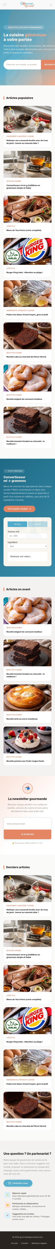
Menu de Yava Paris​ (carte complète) (23, 230)
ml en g (17, 524)
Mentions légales (39, 1243)
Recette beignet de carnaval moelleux (24, 399)
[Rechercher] (22, 64)
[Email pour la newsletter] (27, 824)
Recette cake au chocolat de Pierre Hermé (26, 357)
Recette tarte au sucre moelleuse (22, 719)
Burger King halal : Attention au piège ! (24, 272)
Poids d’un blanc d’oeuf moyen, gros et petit (27, 314)
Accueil (14, 1243)
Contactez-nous (18, 1183)
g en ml (37, 524)
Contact (24, 1243)
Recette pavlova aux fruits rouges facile (25, 761)
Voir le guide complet (19, 509)
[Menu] (5, 4)
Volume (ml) (13, 531)
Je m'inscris (27, 834)
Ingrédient (12, 542)
